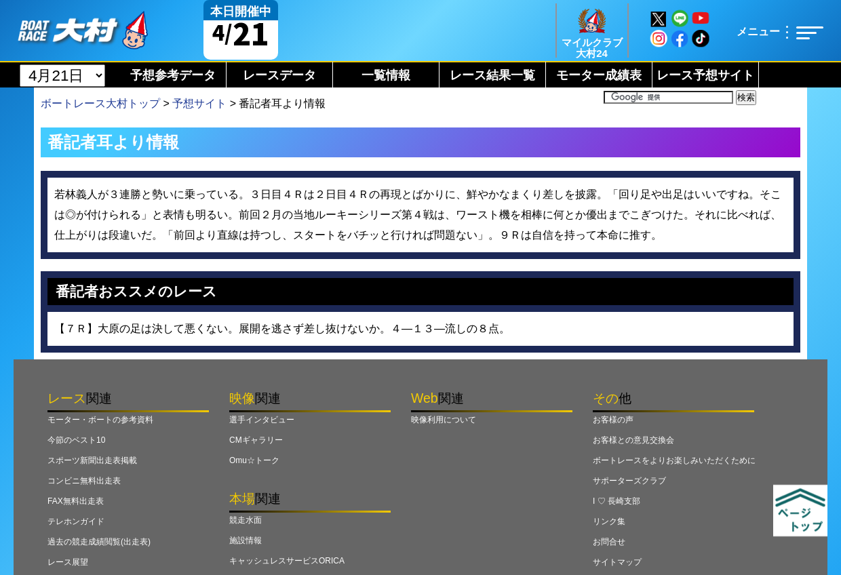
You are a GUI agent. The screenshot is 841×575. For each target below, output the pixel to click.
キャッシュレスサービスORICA (287, 561)
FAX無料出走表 (75, 501)
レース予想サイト (705, 75)
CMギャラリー (256, 440)
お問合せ (609, 542)
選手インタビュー (261, 419)
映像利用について (443, 419)
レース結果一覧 (492, 75)
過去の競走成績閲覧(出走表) (99, 542)
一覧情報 (385, 75)
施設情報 (245, 540)
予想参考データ (173, 75)
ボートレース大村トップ (100, 103)
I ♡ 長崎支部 (616, 501)
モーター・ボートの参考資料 (100, 419)
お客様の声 (613, 419)
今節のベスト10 (76, 440)
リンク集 (609, 521)
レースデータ (279, 75)
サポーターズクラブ (629, 480)
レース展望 (67, 562)
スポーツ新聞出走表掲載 (92, 460)
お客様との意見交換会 (633, 440)
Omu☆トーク (254, 460)
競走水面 (245, 520)
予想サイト (199, 103)
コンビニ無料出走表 (84, 480)
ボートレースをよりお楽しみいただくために (674, 460)
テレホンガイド (75, 521)
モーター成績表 (599, 75)
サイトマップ (617, 562)
